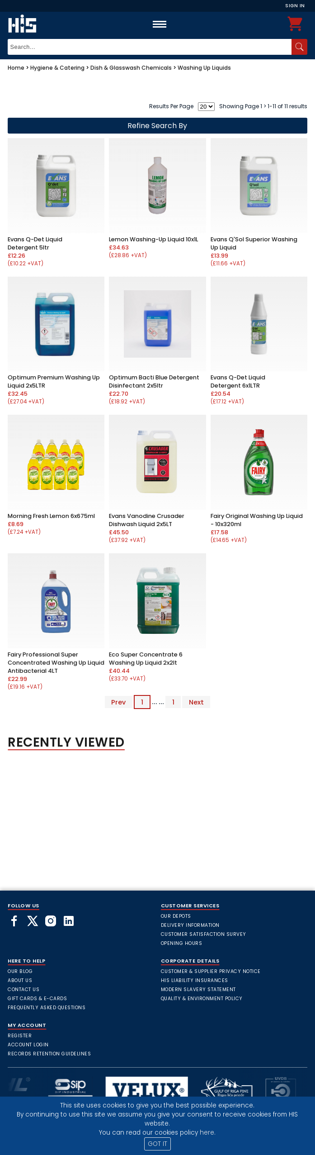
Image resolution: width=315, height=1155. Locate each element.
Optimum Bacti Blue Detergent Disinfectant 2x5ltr (154, 381)
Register (20, 1035)
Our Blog (20, 971)
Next (196, 701)
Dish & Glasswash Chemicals (131, 68)
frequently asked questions (46, 1007)
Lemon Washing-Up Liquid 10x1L (153, 239)
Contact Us (23, 989)
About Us (20, 980)
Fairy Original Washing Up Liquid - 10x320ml (257, 520)
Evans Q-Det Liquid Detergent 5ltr (35, 243)
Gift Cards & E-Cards (37, 998)
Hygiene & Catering (57, 68)
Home (16, 68)
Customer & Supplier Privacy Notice (211, 971)
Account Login (28, 1044)
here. (208, 1132)
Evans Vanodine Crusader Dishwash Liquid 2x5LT (146, 520)
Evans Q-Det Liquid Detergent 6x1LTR (238, 381)
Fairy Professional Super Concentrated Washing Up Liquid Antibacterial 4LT (56, 663)
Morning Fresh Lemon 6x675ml (51, 516)
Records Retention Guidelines (49, 1053)
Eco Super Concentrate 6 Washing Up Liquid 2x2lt (146, 658)
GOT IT (157, 1144)
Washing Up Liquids (204, 68)
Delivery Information (190, 925)
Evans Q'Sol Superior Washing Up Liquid (254, 243)
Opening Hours (181, 943)
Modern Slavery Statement (198, 989)
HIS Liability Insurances (194, 980)
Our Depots (176, 916)
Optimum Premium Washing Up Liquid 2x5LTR (54, 381)
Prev (118, 701)
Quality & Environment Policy (202, 998)
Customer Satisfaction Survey (203, 934)
